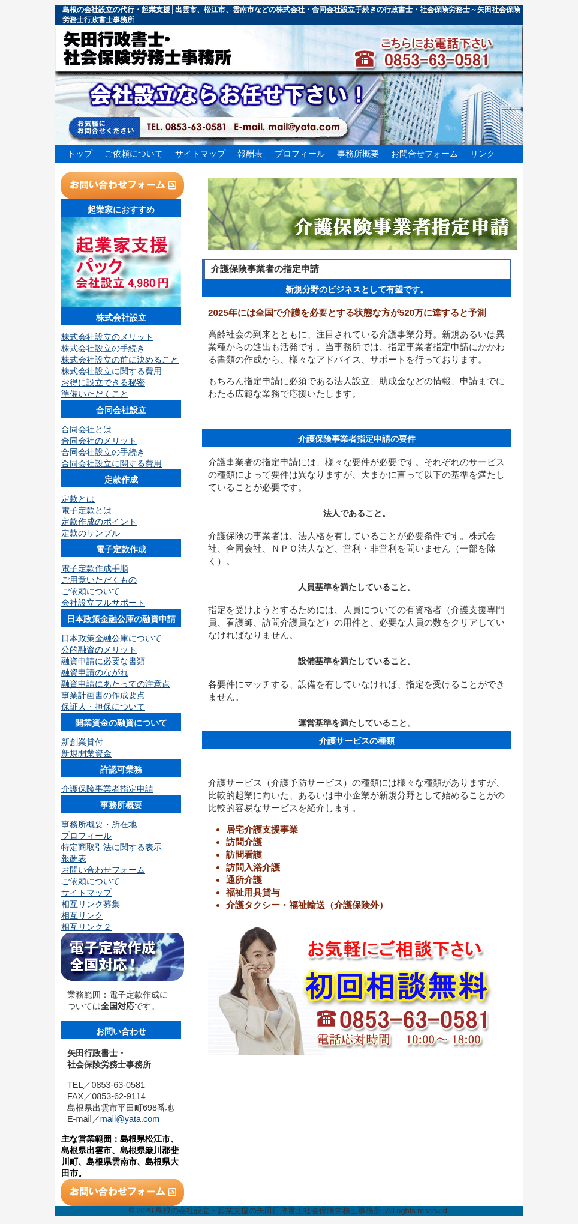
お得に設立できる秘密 (103, 382)
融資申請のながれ (94, 672)
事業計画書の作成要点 (103, 695)
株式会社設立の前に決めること (120, 359)
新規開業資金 (86, 753)
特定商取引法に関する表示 (111, 847)
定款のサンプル (90, 533)
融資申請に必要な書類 (103, 661)
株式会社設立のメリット (107, 337)
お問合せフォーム (424, 153)
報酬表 (250, 153)
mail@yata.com (129, 1119)
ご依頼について (133, 153)
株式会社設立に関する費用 (111, 371)
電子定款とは (86, 510)
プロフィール (300, 153)
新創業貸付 (82, 742)
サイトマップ (200, 153)
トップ (79, 153)
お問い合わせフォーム (103, 870)
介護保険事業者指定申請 (107, 789)
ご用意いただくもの (99, 580)
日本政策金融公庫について (111, 638)
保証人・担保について (103, 706)
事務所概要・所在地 (99, 824)
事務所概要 (358, 153)
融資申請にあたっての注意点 (115, 684)
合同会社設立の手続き (103, 452)
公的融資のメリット (99, 649)
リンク (482, 153)
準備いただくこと (94, 394)
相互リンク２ (86, 927)
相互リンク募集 (90, 904)
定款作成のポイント (99, 521)
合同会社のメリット (99, 440)
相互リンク (82, 915)
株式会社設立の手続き (103, 348)
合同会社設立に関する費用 (111, 463)
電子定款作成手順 (94, 568)
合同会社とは (86, 429)
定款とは (78, 499)
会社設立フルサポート (103, 602)
